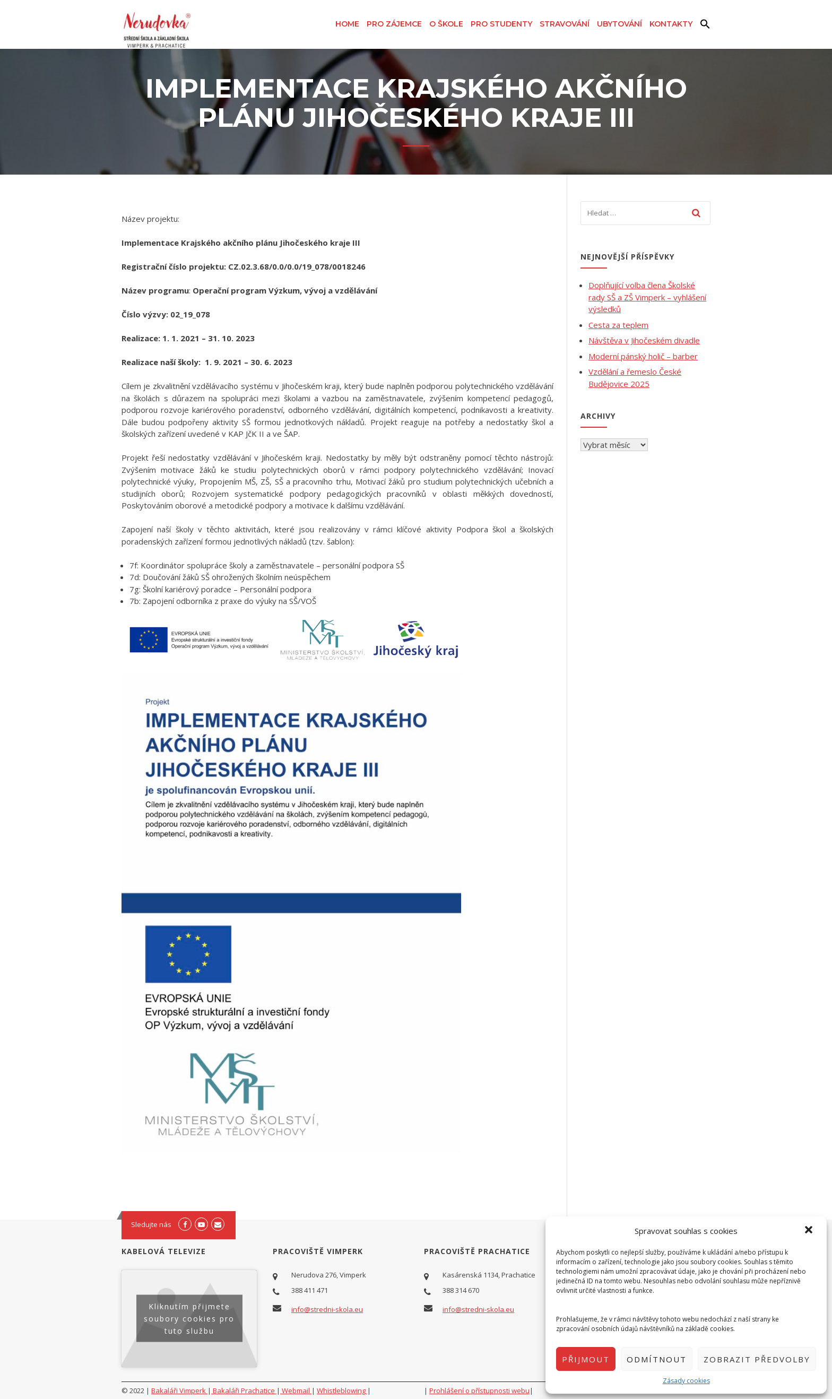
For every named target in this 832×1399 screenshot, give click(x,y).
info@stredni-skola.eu (327, 1309)
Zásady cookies (686, 1380)
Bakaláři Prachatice (243, 1390)
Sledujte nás (151, 1224)
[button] (809, 1230)
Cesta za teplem (618, 324)
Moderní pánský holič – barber (643, 356)
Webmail (295, 1390)
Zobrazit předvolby (757, 1359)
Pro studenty (501, 24)
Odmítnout (657, 1359)
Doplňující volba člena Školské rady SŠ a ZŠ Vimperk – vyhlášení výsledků (647, 297)
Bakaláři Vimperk (179, 1390)
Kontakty (670, 24)
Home (347, 24)
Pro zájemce (394, 24)
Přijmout (586, 1359)
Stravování (565, 24)
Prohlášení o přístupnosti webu (479, 1390)
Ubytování (619, 24)
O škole (446, 24)
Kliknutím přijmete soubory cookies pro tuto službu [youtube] (189, 1318)
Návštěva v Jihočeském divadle (644, 340)
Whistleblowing (342, 1390)
